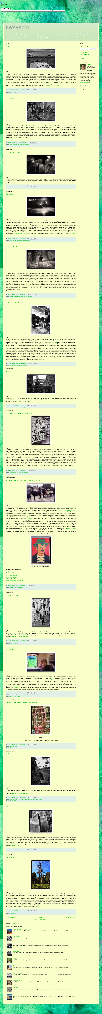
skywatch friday (15, 845)
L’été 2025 (15, 987)
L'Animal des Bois (12, 247)
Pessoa (33, 799)
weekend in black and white (17, 139)
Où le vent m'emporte (13, 595)
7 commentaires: (22, 185)
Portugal (30, 91)
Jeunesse (15, 587)
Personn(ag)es (21, 587)
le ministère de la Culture (12, 574)
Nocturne (25, 187)
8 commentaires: (22, 910)
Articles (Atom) (15, 923)
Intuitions (9, 807)
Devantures (19, 365)
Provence (29, 694)
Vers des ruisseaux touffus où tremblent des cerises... (24, 480)
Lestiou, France (13, 589)
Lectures (21, 187)
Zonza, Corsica (13, 913)
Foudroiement (11, 857)
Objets (16, 746)
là (56, 342)
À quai (8, 46)
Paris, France (13, 474)
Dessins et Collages (25, 296)
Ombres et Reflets (25, 365)
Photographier (23, 407)
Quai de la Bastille (12, 303)
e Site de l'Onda (10, 572)
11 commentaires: (22, 142)
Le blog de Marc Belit (11, 578)
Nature (17, 912)
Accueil (40, 917)
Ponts (37, 799)
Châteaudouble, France (15, 696)
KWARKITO (17, 27)
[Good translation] (3, 9)
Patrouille (15, 958)
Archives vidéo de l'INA (11, 577)
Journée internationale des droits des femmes (21, 702)
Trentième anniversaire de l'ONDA (14, 580)
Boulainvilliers (16, 951)
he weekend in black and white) (52, 85)
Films (18, 240)
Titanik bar (9, 194)
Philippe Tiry (10, 650)
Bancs (11, 144)
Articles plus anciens (70, 917)
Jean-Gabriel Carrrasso (11, 575)
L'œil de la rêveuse (17, 936)
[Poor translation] (8, 9)
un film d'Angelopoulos (19, 233)
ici (53, 342)
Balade (14, 995)
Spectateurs (26, 144)
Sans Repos (10, 99)
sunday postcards (23, 290)
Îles (10, 912)
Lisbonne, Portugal (14, 92)
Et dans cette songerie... (14, 754)
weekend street (26, 139)
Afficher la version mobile (40, 919)
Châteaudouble (13, 694)
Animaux (11, 296)
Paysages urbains (24, 851)
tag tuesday (15, 290)
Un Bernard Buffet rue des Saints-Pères (19, 413)
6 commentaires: (22, 294)
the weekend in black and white (20, 636)
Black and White (24, 91)
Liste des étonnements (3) (19, 980)
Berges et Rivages (17, 91)
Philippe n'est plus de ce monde (51, 679)
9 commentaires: (22, 640)
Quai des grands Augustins (19, 965)
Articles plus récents (10, 917)
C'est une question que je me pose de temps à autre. (19, 466)
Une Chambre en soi (13, 152)
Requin (8, 371)
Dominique (30, 518)
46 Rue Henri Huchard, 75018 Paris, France (19, 146)
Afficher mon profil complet (86, 82)
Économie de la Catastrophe (19, 944)
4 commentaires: (22, 89)
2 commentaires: (22, 238)
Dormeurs (22, 144)
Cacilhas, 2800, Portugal (15, 800)
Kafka (18, 187)
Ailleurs (10, 91)
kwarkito (90, 64)
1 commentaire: (22, 470)
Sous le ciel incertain (17, 973)
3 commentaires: (22, 405)
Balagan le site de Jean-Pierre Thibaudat (16, 571)
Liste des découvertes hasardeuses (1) (21, 929)
